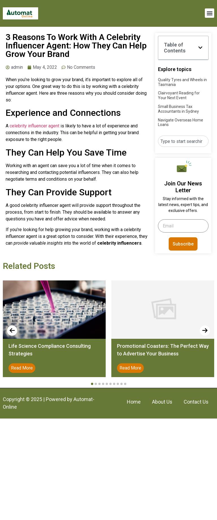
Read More (22, 368)
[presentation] (12, 331)
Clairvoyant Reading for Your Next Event (179, 95)
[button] (209, 13)
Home (134, 402)
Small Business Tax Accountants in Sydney (178, 109)
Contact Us (196, 402)
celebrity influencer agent (34, 126)
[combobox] (183, 141)
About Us (162, 402)
